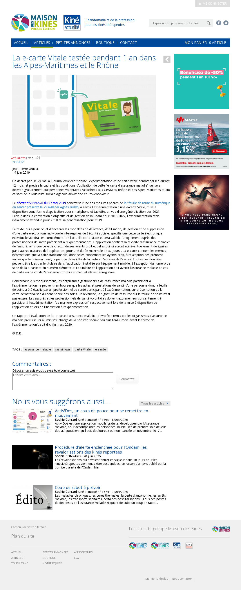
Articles (42, 42)
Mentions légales (156, 578)
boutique (49, 558)
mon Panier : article (205, 42)
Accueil (16, 552)
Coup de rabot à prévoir (78, 487)
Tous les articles (154, 403)
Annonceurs (83, 552)
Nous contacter (182, 578)
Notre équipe (52, 563)
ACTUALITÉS (18, 158)
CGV (77, 558)
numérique (63, 349)
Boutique (105, 42)
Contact (128, 42)
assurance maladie (37, 349)
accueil (21, 42)
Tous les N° (19, 563)
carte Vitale (83, 349)
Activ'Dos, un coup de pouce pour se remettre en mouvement (101, 413)
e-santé (100, 349)
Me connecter (213, 3)
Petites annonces (73, 42)
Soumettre (127, 379)
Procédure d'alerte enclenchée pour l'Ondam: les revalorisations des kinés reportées (101, 450)
